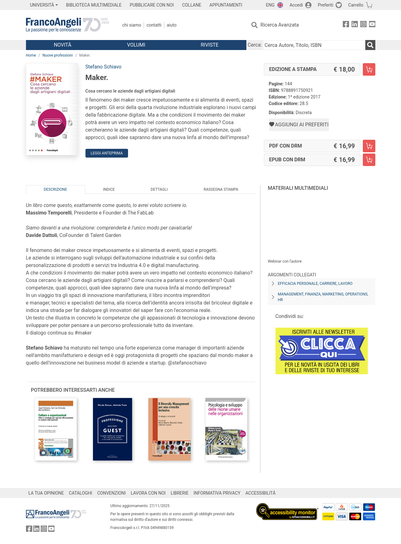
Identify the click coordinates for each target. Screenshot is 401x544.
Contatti (154, 25)
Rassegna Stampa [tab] (220, 189)
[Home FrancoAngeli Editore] (67, 25)
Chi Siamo (131, 25)
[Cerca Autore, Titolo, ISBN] (314, 45)
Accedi (296, 5)
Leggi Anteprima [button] (107, 153)
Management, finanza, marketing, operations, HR (323, 297)
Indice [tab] (109, 189)
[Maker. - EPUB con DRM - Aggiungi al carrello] (369, 160)
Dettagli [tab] (159, 189)
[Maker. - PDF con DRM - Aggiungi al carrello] (369, 146)
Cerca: (255, 45)
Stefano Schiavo (103, 67)
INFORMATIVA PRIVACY (216, 493)
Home (31, 55)
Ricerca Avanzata (279, 25)
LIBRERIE (179, 493)
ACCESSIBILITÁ (260, 493)
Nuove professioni (58, 55)
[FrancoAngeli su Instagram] (363, 25)
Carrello (355, 5)
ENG (270, 5)
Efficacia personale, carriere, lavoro (315, 283)
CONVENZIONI (111, 493)
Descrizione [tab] (55, 189)
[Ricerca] (370, 45)
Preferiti (325, 5)
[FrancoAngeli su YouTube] (372, 25)
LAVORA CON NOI (148, 493)
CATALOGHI (80, 493)
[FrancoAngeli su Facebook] (346, 25)
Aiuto (172, 25)
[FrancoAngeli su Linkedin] (355, 25)
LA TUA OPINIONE (46, 493)
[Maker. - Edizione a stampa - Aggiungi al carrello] (369, 69)
